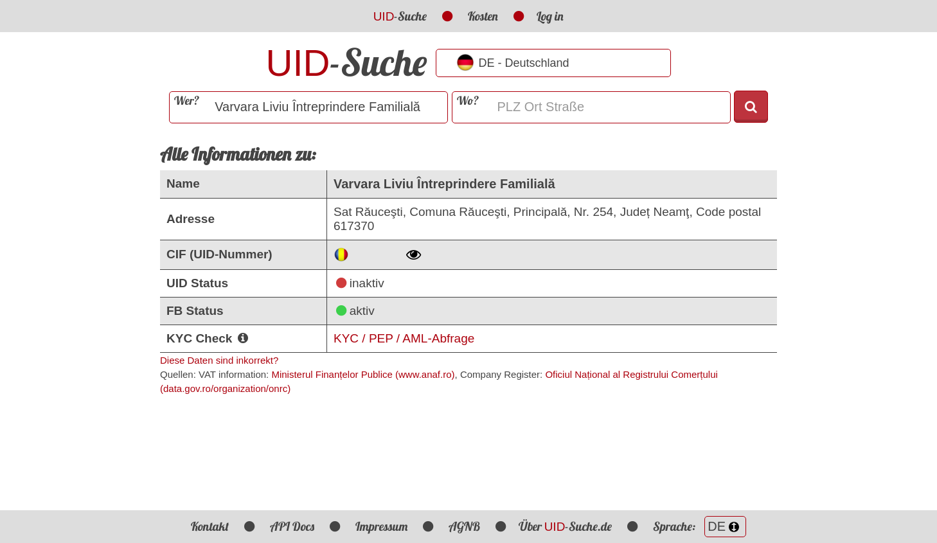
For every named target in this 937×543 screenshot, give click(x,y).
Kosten (483, 16)
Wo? (468, 100)
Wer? (186, 100)
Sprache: (699, 526)
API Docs (292, 526)
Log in (550, 16)
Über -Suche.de (565, 526)
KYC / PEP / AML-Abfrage (404, 338)
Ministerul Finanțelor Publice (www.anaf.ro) (362, 374)
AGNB (464, 526)
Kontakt (210, 526)
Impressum (381, 526)
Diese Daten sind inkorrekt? (219, 360)
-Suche (400, 16)
